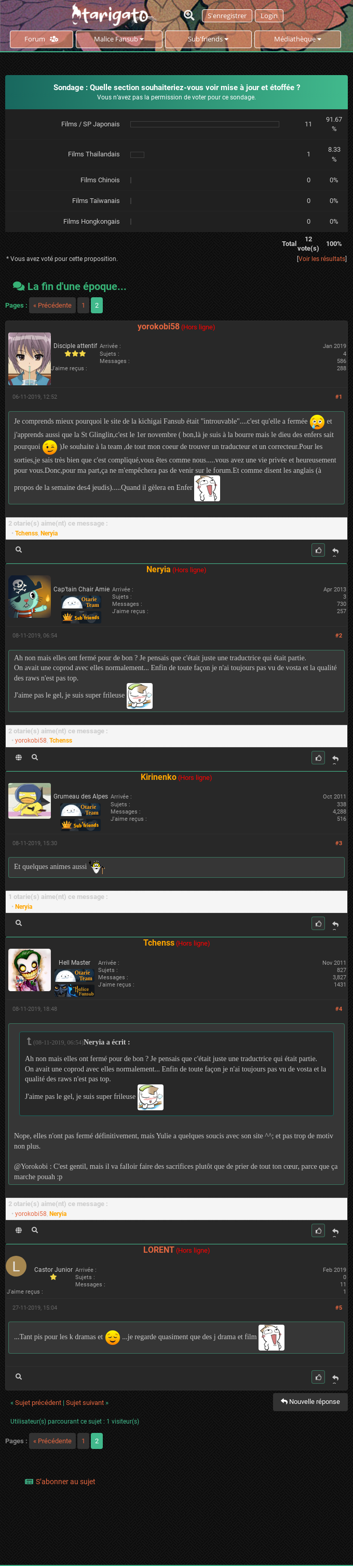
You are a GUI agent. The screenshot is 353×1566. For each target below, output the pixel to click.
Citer (335, 552)
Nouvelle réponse (310, 1401)
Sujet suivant (85, 1403)
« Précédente (52, 305)
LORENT (158, 1250)
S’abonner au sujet (66, 1481)
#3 (338, 843)
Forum (41, 39)
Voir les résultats (321, 259)
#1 (338, 397)
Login (269, 15)
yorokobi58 (159, 326)
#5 (338, 1307)
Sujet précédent (38, 1403)
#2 (338, 635)
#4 (338, 1009)
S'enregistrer (227, 15)
